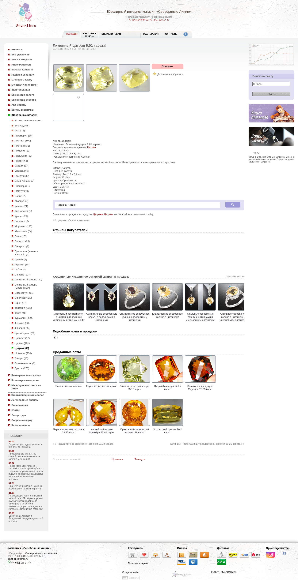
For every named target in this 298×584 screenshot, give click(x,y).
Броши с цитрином (285, 159)
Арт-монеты (18, 104)
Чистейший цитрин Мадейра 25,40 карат (101, 429)
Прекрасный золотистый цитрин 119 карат (134, 429)
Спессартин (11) (24, 292)
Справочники (19, 405)
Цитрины (91, 49)
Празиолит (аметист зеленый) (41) (26, 253)
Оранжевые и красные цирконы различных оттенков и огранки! (25, 487)
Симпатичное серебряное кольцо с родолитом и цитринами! (144, 316)
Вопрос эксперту (21, 420)
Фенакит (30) (22, 323)
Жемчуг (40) (22, 190)
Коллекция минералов (25, 380)
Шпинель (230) (23, 353)
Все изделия (22, 125)
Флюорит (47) (22, 328)
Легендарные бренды (25, 400)
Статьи (15, 410)
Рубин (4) (20, 269)
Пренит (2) (21, 259)
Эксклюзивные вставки (28, 120)
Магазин (57, 49)
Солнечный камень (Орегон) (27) (26, 286)
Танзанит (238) (23, 307)
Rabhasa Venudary (22, 74)
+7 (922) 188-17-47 (19, 562)
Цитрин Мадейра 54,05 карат (167, 386)
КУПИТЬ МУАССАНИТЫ (224, 572)
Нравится (117, 459)
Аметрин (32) (22, 145)
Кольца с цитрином (267, 159)
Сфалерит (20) (23, 297)
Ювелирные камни (74, 49)
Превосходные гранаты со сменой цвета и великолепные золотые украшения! (24, 456)
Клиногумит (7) (23, 211)
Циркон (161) (22, 343)
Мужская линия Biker (24, 84)
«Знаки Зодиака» (21, 59)
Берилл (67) (22, 165)
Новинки (16, 49)
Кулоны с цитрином (275, 157)
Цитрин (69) (22, 348)
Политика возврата (138, 563)
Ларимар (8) (22, 221)
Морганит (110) (23, 226)
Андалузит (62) (23, 155)
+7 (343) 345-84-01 (138, 19)
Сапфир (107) (23, 274)
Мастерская (151, 34)
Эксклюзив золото (22, 94)
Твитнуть (140, 459)
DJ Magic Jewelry (21, 79)
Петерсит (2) (22, 246)
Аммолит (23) (22, 150)
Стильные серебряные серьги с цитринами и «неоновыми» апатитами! (210, 316)
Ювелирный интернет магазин (41, 553)
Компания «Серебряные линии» (29, 548)
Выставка (89, 34)
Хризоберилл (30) (25, 333)
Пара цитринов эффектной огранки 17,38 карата (85, 443)
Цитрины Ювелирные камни (73, 220)
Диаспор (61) (22, 186)
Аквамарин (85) (23, 135)
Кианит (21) (21, 206)
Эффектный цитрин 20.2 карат (167, 429)
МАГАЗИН (71, 34)
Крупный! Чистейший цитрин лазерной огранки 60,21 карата (205, 443)
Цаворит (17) (22, 338)
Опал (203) (21, 236)
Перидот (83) (22, 241)
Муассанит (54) (23, 231)
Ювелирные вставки (24, 115)
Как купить (135, 548)
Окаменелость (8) (25, 363)
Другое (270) (22, 368)
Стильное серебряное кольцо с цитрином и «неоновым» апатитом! (242, 316)
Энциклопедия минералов (27, 395)
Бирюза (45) (22, 170)
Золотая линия (20, 89)
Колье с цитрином (257, 157)
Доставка (223, 548)
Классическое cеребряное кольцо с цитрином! (177, 315)
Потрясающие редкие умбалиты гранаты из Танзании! (25, 445)
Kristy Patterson (21, 64)
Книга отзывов (20, 425)
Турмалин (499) (23, 317)
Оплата (182, 548)
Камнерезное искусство (26, 375)
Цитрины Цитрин (103, 214)
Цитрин (91, 147)
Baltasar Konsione (22, 69)
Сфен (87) (20, 302)
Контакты (171, 34)
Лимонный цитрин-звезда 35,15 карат (134, 386)
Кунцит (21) (21, 216)
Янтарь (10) (21, 358)
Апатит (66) (21, 160)
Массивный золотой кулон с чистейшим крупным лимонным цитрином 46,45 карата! (78, 318)
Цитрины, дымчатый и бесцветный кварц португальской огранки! (26, 518)
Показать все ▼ (235, 276)
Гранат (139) (22, 175)
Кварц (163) (21, 201)
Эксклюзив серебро (23, 99)
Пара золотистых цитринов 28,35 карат (69, 429)
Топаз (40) (20, 313)
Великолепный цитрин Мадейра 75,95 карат (200, 386)
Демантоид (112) (24, 180)
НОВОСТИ (15, 435)
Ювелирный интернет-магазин (131, 11)
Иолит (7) (20, 196)
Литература (18, 415)
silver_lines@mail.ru (18, 559)
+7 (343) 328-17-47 (159, 19)
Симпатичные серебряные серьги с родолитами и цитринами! (111, 316)
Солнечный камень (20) (28, 279)
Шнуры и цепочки (22, 109)
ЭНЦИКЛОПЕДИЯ (111, 34)
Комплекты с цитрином (259, 162)
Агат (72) (20, 130)
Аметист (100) (23, 140)
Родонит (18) (22, 264)
